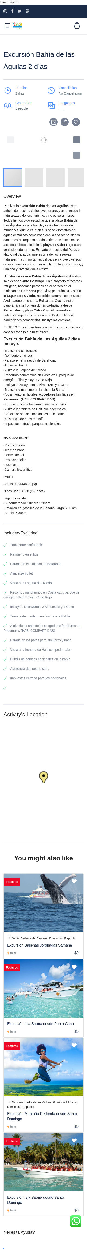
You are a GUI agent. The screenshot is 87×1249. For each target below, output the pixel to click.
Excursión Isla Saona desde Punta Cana (40, 1024)
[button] (76, 155)
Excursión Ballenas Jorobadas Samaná (39, 945)
